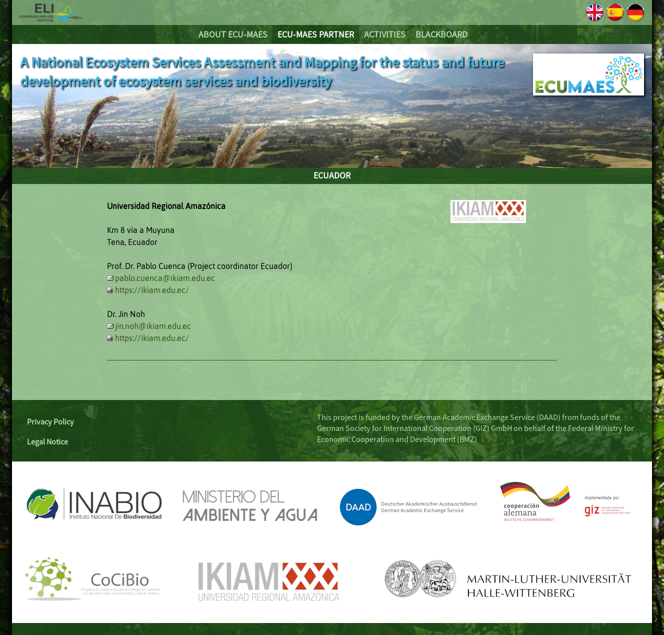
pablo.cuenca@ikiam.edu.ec (165, 278)
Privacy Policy (50, 421)
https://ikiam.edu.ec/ (152, 290)
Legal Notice (47, 441)
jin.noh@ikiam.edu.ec (153, 326)
